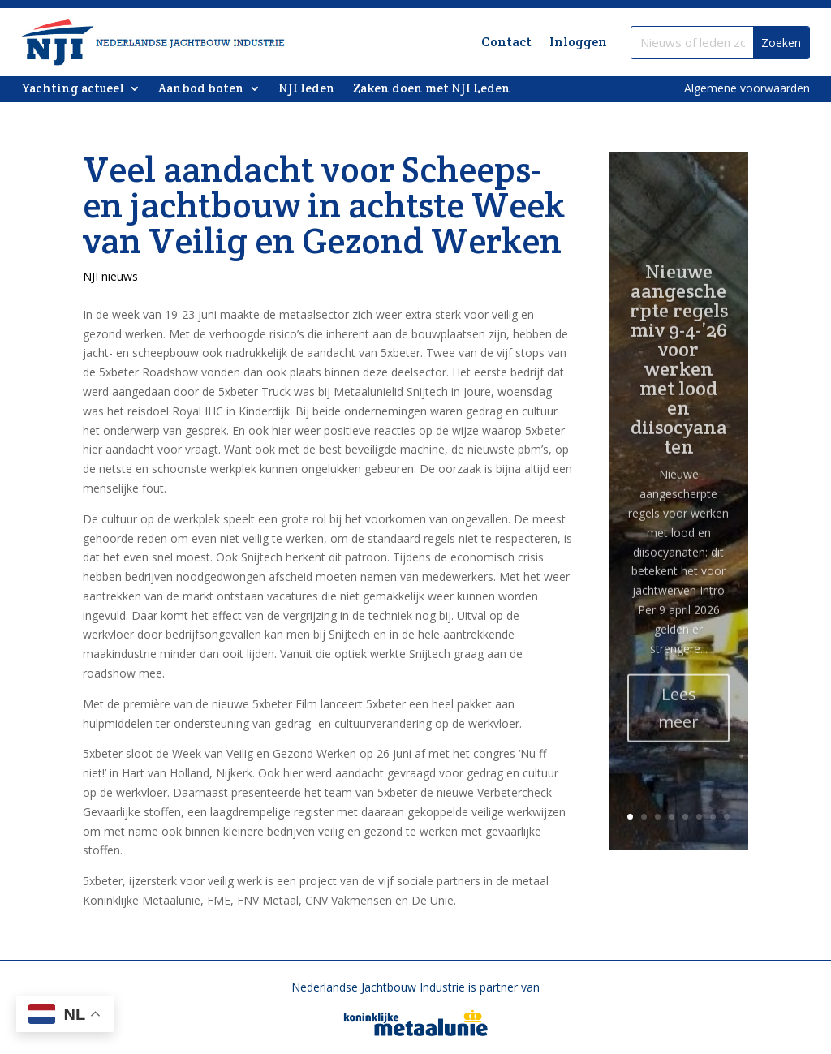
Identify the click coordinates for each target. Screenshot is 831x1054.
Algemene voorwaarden (747, 88)
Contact (506, 41)
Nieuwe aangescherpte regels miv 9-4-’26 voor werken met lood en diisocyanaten (679, 384)
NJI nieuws (110, 276)
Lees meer (678, 733)
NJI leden (306, 89)
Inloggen (578, 41)
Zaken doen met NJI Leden (431, 89)
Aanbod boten (201, 89)
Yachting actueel (72, 89)
